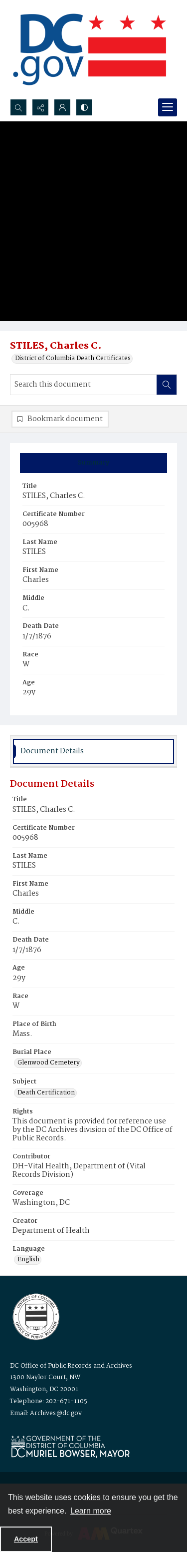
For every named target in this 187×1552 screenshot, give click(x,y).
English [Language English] (28, 1260)
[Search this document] (83, 385)
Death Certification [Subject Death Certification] (46, 1093)
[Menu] (167, 107)
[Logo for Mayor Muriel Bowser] (70, 1446)
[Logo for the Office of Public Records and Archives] (35, 1316)
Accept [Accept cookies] (26, 1539)
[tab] (93, 463)
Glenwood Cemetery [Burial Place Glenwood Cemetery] (48, 1063)
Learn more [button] (90, 1511)
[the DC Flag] (90, 49)
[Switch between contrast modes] (84, 107)
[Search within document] (167, 385)
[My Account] (62, 107)
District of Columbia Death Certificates (73, 359)
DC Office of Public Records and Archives (71, 1366)
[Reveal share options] (40, 107)
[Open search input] (18, 107)
